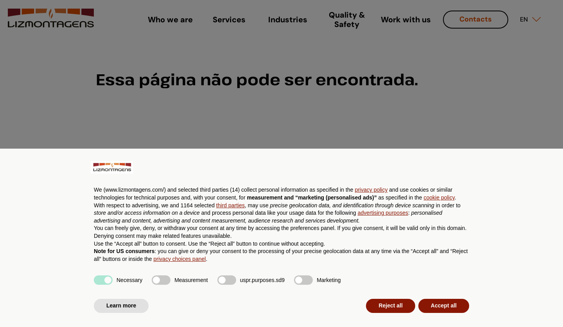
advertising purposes (383, 213)
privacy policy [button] (371, 190)
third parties (230, 205)
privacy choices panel (180, 259)
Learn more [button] (121, 305)
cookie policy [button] (439, 197)
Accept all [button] (444, 305)
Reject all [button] (390, 305)
